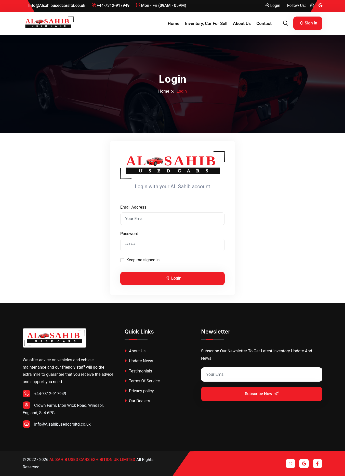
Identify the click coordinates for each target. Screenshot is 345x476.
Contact (264, 23)
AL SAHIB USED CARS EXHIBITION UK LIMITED (92, 459)
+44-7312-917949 (111, 5)
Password (129, 233)
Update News (139, 360)
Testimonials (138, 371)
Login (272, 5)
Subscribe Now (262, 393)
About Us (242, 23)
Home (173, 23)
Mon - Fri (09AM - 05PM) (161, 5)
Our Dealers (137, 400)
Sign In (307, 23)
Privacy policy (139, 390)
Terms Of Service (142, 381)
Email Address (133, 207)
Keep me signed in (143, 259)
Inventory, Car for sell (206, 23)
